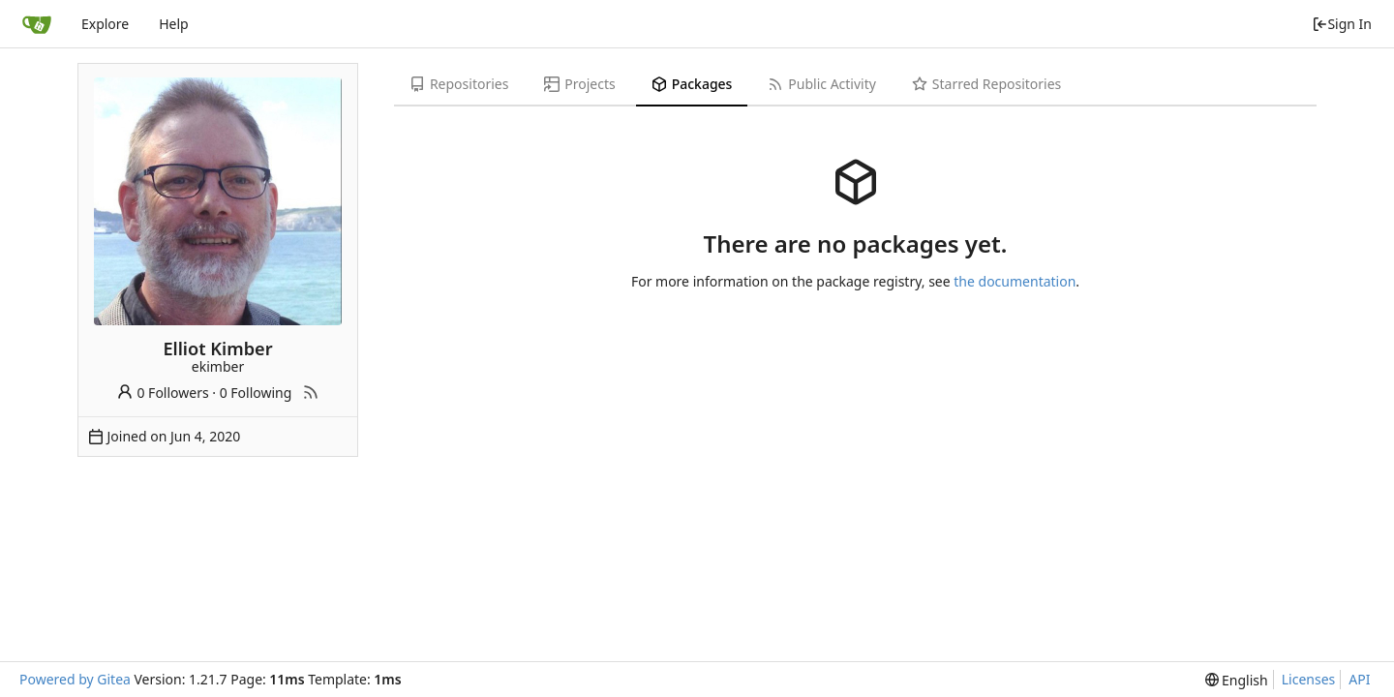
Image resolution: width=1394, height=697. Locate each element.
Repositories (458, 84)
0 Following (256, 392)
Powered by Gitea (75, 679)
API (1359, 679)
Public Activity (821, 84)
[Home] (37, 24)
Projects (579, 84)
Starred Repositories (986, 84)
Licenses (1309, 679)
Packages (692, 84)
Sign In (1342, 24)
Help (174, 24)
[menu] (1236, 680)
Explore (105, 24)
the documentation (1015, 281)
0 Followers (162, 392)
